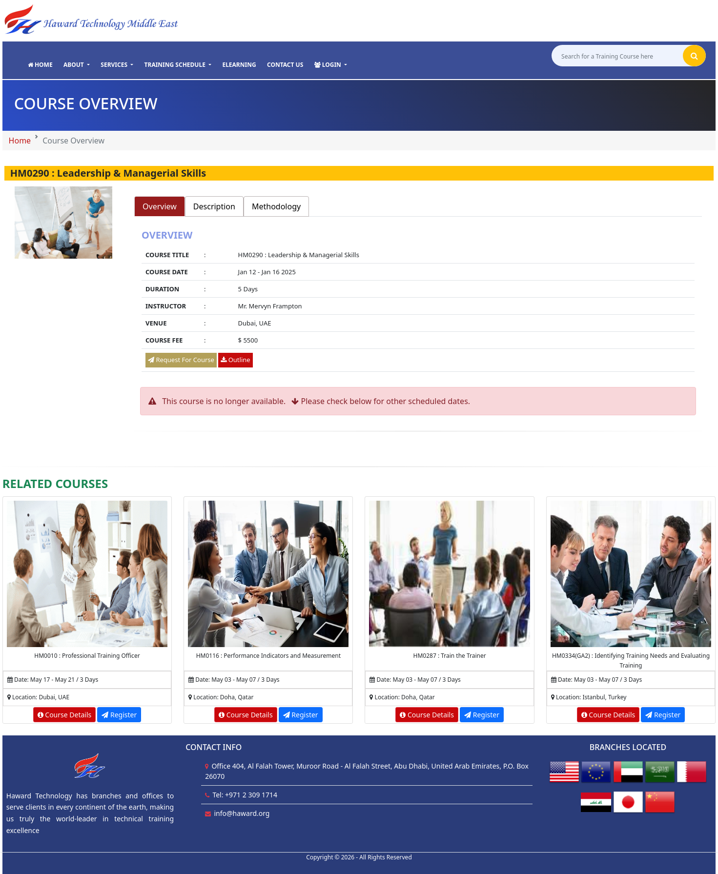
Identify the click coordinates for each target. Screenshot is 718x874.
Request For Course (181, 359)
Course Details (65, 714)
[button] (76, 65)
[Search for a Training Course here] (616, 57)
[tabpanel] (418, 302)
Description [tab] (214, 206)
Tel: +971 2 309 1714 (244, 794)
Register (119, 714)
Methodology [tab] (276, 206)
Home (20, 140)
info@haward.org (241, 813)
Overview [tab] (160, 206)
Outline (235, 359)
